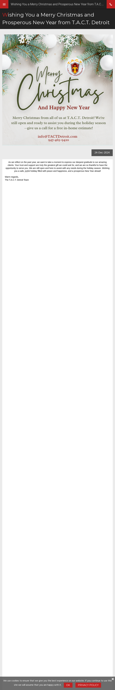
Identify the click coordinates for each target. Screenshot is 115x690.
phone (111, 4)
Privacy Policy (88, 685)
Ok (68, 685)
